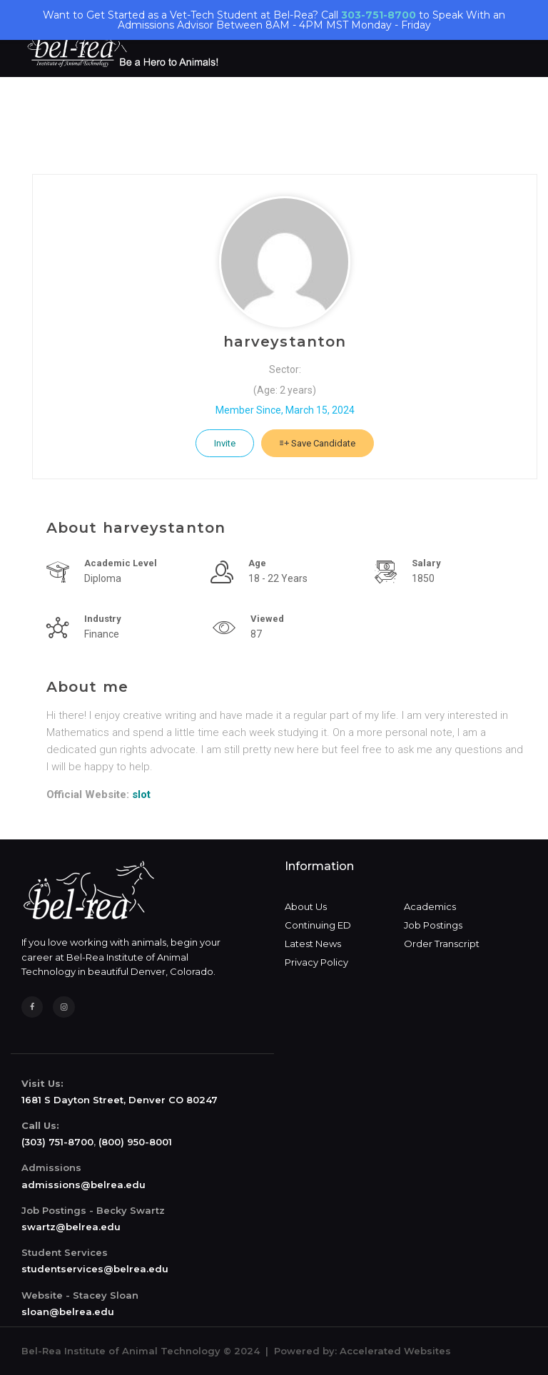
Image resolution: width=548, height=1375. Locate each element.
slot (141, 794)
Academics (430, 906)
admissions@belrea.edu (83, 1184)
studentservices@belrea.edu (94, 1268)
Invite (224, 443)
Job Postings (433, 925)
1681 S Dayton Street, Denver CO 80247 (119, 1099)
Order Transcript (442, 943)
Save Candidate (317, 443)
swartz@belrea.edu (71, 1226)
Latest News (313, 943)
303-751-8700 (378, 15)
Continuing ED (318, 925)
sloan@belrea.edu (67, 1311)
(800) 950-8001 (135, 1141)
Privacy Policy (316, 962)
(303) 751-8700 (57, 1141)
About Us (306, 906)
